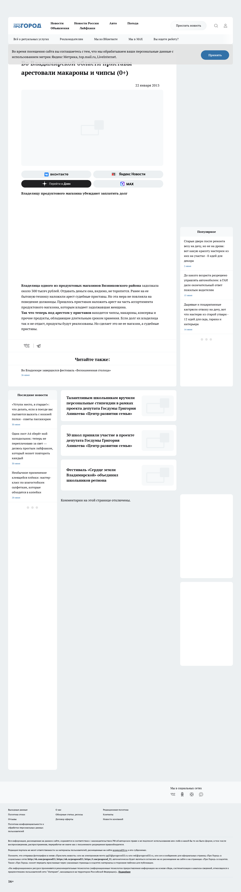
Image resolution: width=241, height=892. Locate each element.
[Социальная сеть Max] (128, 184)
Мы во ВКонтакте (106, 39)
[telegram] (40, 345)
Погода (132, 23)
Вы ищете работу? (166, 39)
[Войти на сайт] (225, 25)
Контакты (108, 814)
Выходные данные (17, 809)
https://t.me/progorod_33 (98, 859)
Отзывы (12, 819)
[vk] (27, 345)
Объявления (60, 28)
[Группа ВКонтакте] (56, 174)
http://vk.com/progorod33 (42, 859)
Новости (57, 23)
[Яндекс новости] (128, 174)
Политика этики (16, 814)
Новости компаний (113, 819)
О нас (58, 809)
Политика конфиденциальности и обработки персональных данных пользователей (26, 828)
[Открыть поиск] (216, 25)
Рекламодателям (71, 39)
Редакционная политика (115, 809)
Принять (215, 55)
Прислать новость (188, 25)
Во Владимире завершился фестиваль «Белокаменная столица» (92, 373)
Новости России (86, 23)
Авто (113, 23)
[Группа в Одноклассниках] (182, 794)
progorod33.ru (120, 850)
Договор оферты (64, 819)
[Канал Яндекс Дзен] (56, 184)
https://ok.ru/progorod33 (70, 859)
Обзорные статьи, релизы (69, 814)
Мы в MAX (136, 39)
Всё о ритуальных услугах (31, 39)
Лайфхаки (87, 28)
